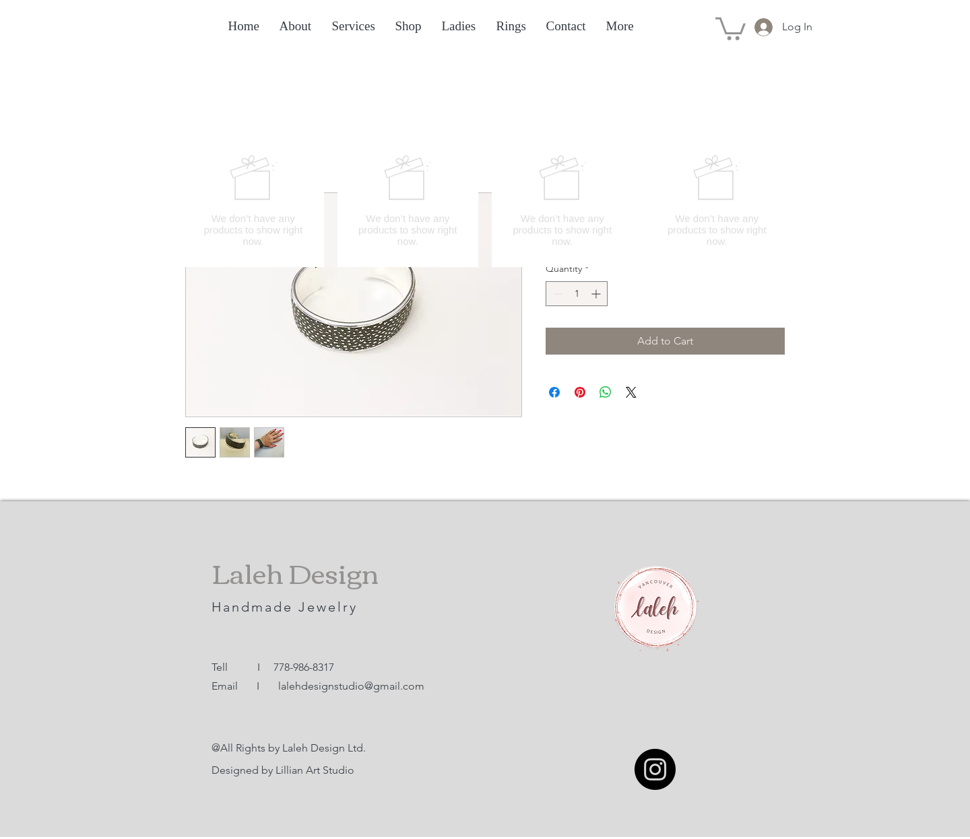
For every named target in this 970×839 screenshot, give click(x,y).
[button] (730, 27)
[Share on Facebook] (554, 392)
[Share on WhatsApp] (605, 392)
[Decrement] (556, 293)
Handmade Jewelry (287, 607)
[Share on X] (631, 392)
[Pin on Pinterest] (580, 392)
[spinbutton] (576, 293)
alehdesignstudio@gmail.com (352, 686)
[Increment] (597, 293)
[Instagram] (655, 769)
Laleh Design (295, 572)
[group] (485, 200)
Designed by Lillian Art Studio (283, 770)
